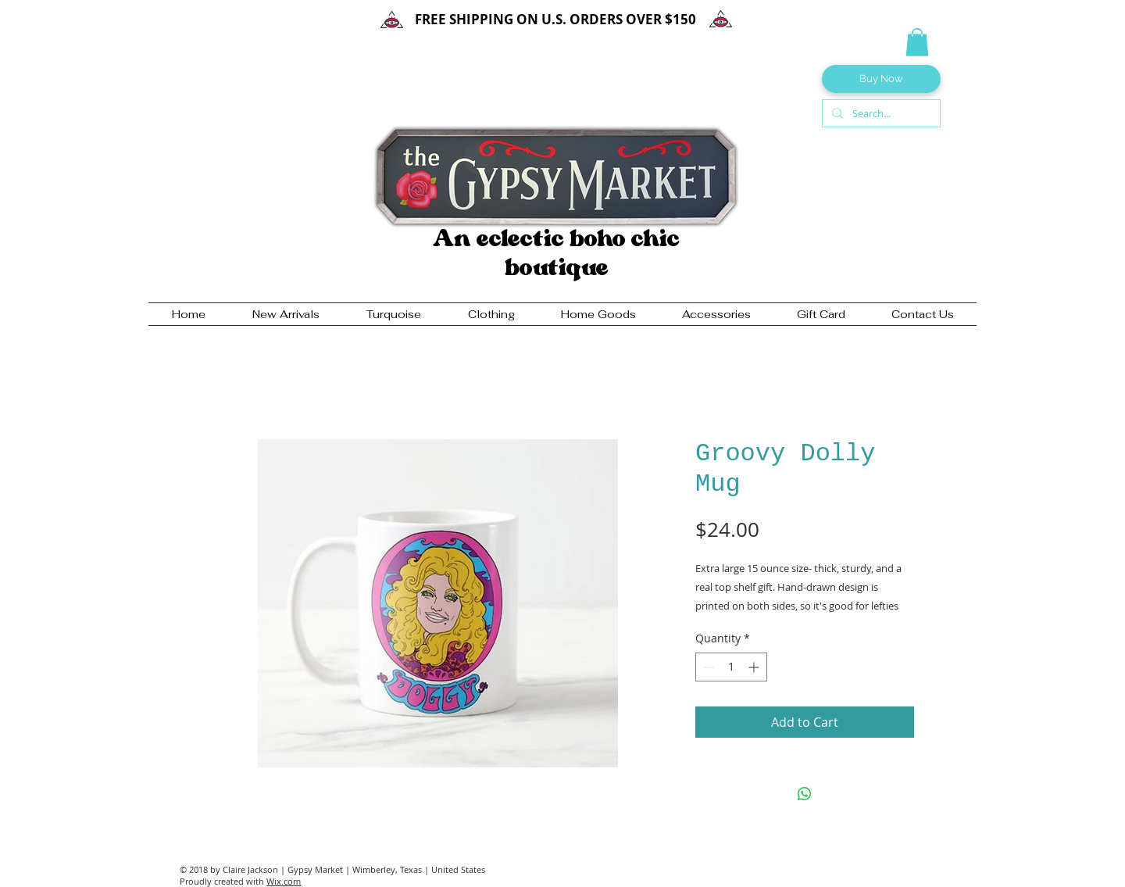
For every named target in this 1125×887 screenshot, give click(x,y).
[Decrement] (707, 667)
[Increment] (755, 667)
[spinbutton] (731, 667)
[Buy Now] (881, 79)
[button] (917, 42)
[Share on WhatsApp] (804, 794)
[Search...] (879, 113)
